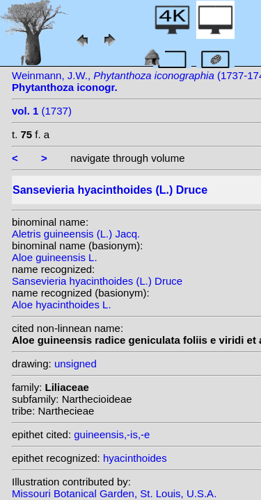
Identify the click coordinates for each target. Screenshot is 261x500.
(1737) (42, 111)
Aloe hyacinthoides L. (61, 304)
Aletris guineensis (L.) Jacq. (76, 234)
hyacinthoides (135, 458)
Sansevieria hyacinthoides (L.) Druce (97, 281)
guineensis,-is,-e (112, 434)
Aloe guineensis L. (54, 257)
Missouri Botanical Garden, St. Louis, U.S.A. (114, 493)
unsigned (75, 363)
